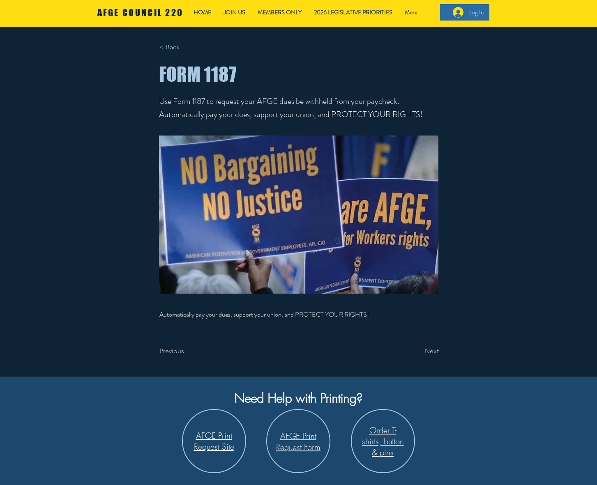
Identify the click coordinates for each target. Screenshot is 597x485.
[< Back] (186, 47)
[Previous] (186, 351)
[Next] (418, 351)
